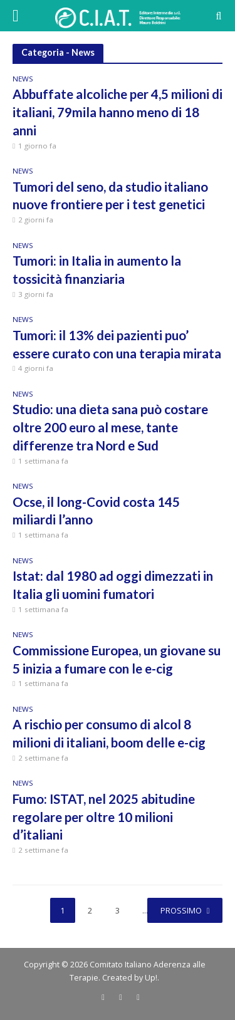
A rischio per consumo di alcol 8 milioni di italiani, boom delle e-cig (109, 733)
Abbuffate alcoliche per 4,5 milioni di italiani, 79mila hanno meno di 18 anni (117, 112)
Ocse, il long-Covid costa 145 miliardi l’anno (96, 511)
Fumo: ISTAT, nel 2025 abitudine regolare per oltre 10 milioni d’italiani (104, 817)
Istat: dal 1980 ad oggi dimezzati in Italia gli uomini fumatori (113, 584)
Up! (151, 977)
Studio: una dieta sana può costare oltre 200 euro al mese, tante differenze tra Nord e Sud (110, 427)
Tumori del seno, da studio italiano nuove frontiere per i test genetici (110, 195)
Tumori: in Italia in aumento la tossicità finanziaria (97, 269)
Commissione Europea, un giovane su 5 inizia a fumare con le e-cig (117, 659)
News (23, 79)
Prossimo (181, 910)
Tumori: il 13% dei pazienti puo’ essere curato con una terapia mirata (117, 344)
